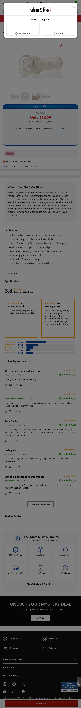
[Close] (74, 5)
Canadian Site (24, 33)
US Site (59, 33)
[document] (40, 20)
